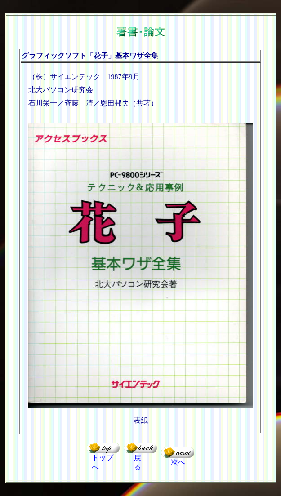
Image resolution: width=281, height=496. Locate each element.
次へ (178, 462)
